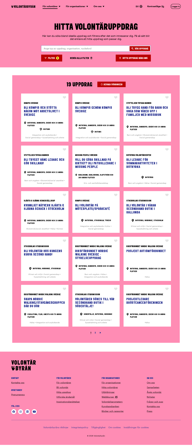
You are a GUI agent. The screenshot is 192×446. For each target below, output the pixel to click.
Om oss (151, 383)
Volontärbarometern (112, 402)
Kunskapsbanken (110, 407)
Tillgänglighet (98, 428)
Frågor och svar (155, 402)
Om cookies (114, 428)
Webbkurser (110, 398)
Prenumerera (18, 395)
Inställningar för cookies (136, 428)
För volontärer (63, 383)
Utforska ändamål (65, 398)
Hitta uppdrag (63, 393)
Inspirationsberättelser (68, 402)
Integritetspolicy (79, 428)
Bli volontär (62, 388)
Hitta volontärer (110, 388)
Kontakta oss (17, 383)
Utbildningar (108, 393)
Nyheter (151, 398)
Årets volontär (154, 393)
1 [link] (90, 333)
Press (149, 412)
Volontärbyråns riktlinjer (55, 428)
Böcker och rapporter (113, 412)
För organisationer (111, 383)
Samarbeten (153, 388)
